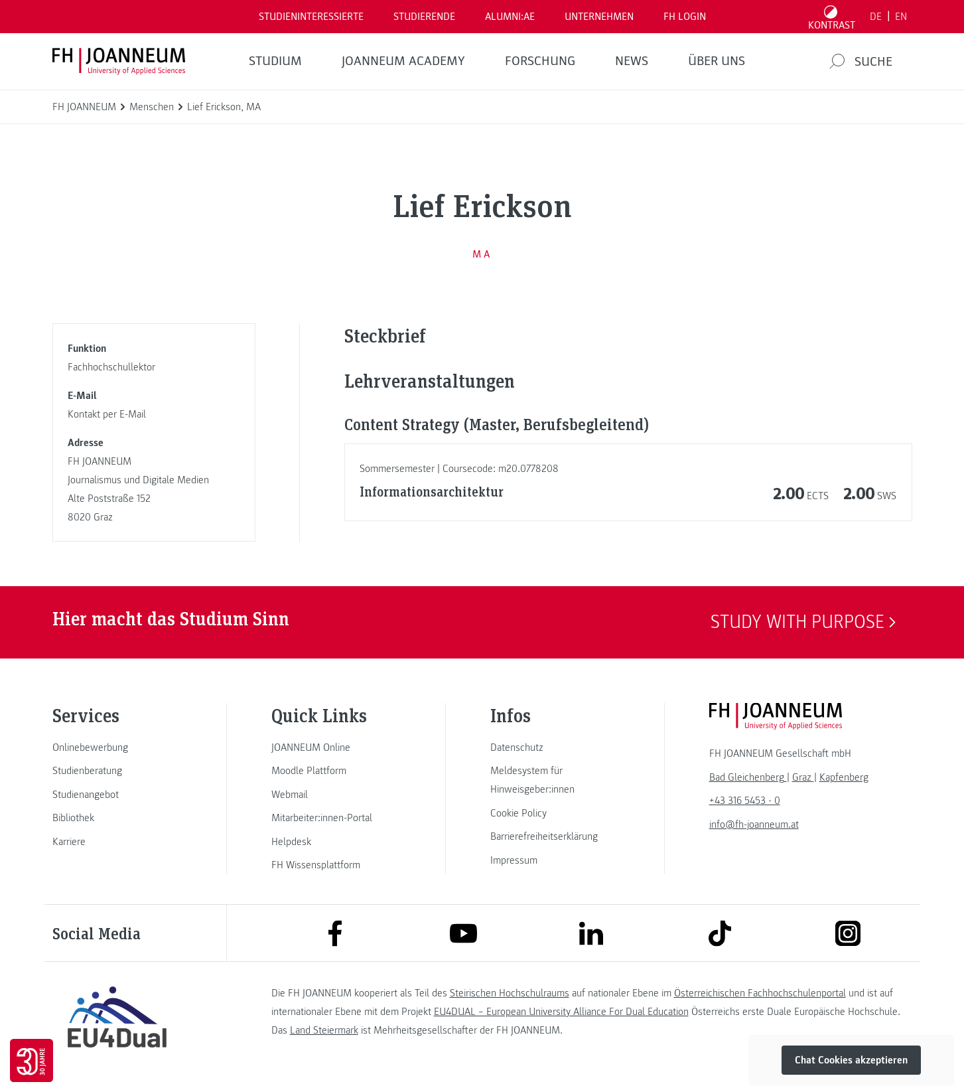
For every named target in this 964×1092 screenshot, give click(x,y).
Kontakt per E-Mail (107, 414)
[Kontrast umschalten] (831, 16)
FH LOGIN (684, 16)
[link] (117, 747)
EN (901, 16)
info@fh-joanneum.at (754, 824)
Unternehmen (599, 16)
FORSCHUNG (540, 61)
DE (876, 16)
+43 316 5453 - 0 (744, 800)
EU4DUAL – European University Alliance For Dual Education (561, 1011)
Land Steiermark (324, 1030)
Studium (275, 61)
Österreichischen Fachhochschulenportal (760, 993)
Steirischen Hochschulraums (509, 993)
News (631, 61)
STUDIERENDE (424, 16)
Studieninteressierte (311, 16)
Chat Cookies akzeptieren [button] (851, 1060)
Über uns (716, 61)
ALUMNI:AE (510, 16)
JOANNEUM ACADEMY (403, 61)
